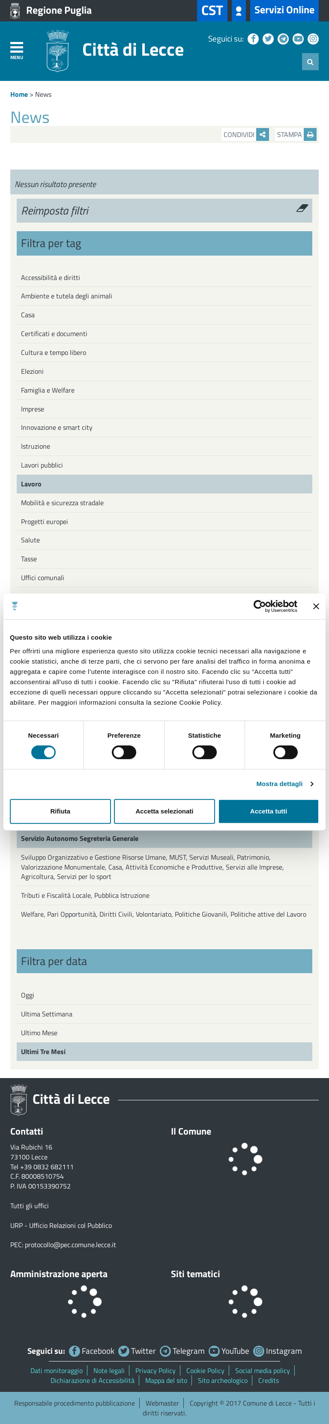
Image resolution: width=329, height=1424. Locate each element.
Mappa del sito (166, 1380)
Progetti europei (44, 521)
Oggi (27, 995)
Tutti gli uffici (29, 1206)
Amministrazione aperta (59, 1273)
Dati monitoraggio (56, 1370)
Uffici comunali (42, 577)
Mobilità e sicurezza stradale (62, 503)
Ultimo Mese (39, 1033)
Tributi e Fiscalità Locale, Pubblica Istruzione (85, 895)
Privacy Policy (155, 1370)
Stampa (297, 134)
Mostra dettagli (279, 783)
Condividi (246, 134)
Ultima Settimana (46, 1014)
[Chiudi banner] (316, 606)
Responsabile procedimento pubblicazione (74, 1403)
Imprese (32, 409)
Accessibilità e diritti (50, 277)
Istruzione (35, 446)
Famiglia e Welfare (48, 390)
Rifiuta (60, 811)
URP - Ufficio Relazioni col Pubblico (61, 1225)
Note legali (109, 1370)
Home (19, 94)
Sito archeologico (223, 1380)
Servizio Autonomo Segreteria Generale (79, 838)
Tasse (29, 559)
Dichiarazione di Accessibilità (93, 1380)
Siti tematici (195, 1273)
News (43, 94)
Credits (268, 1380)
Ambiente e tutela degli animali (66, 296)
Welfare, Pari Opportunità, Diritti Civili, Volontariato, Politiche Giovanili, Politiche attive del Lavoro (163, 914)
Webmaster (162, 1403)
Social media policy (262, 1370)
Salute (30, 540)
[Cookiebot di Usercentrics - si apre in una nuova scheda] (259, 606)
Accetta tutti (268, 811)
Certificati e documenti (54, 333)
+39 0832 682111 (47, 1167)
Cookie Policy (205, 1370)
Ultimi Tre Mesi (43, 1051)
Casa (28, 315)
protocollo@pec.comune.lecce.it (70, 1244)
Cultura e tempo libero (53, 352)
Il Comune (191, 1131)
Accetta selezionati (164, 811)
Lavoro (31, 484)
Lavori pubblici (42, 465)
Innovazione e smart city (57, 427)
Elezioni (32, 371)
